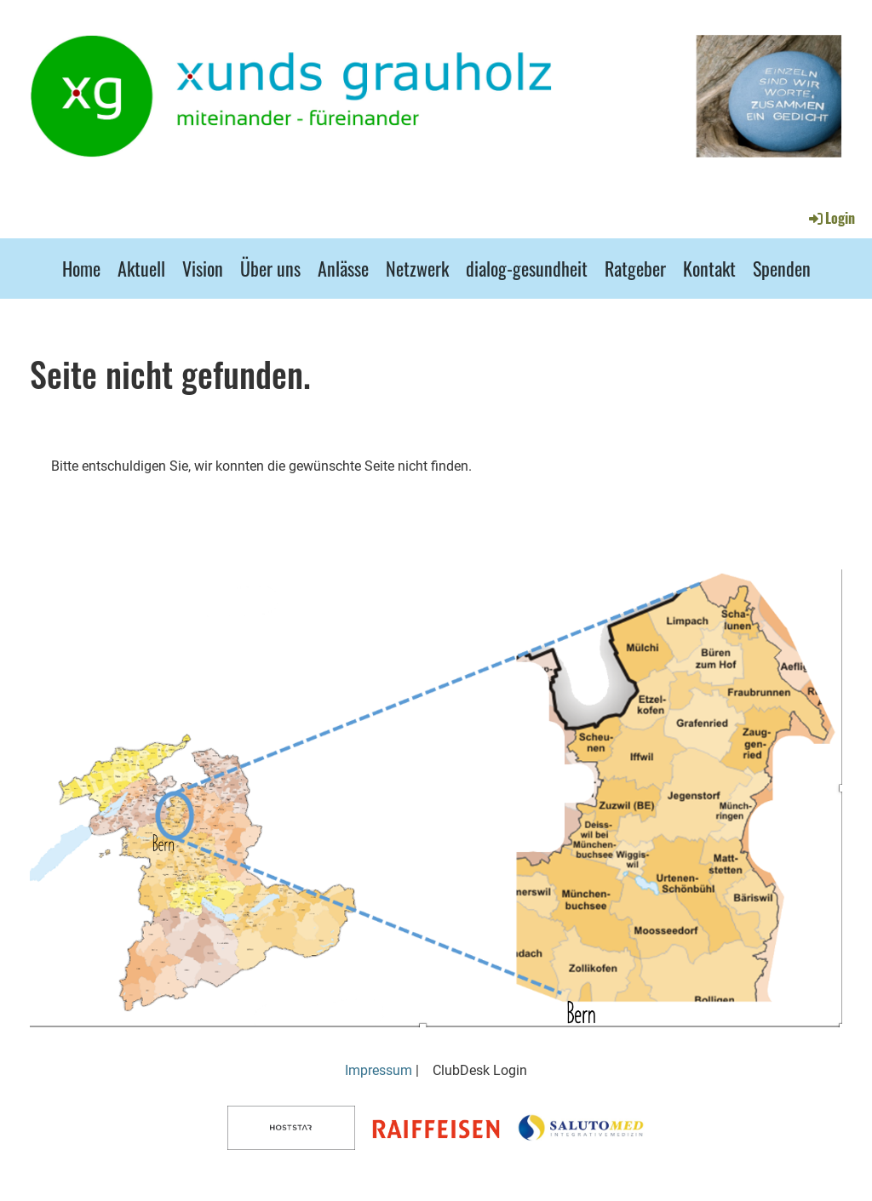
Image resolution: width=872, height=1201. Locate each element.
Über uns (270, 268)
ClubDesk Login (480, 1070)
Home (81, 268)
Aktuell (141, 268)
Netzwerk (417, 268)
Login (830, 218)
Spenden (782, 268)
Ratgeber (635, 268)
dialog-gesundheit (527, 268)
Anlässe (343, 268)
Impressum (378, 1070)
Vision (202, 268)
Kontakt (709, 268)
